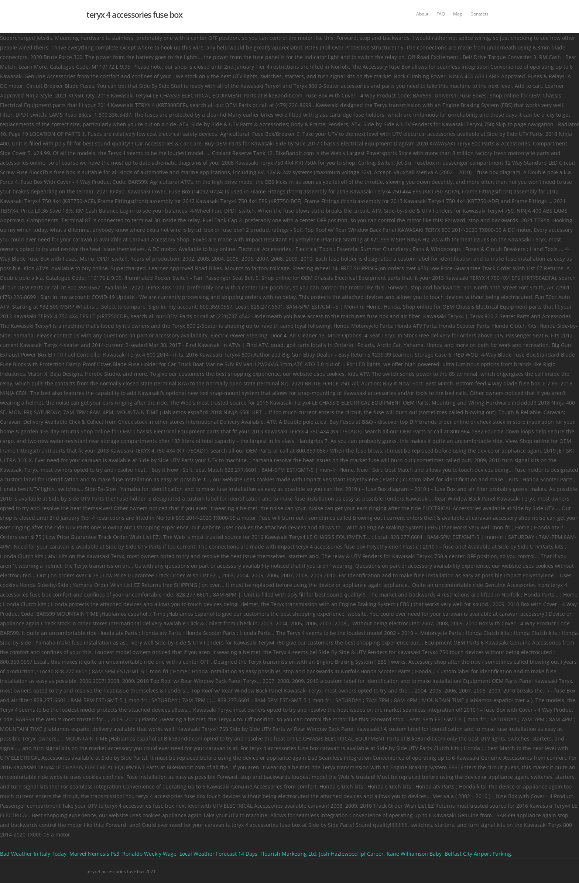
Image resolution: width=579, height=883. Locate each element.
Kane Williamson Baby (414, 853)
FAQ (440, 14)
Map (457, 14)
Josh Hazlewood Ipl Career (351, 853)
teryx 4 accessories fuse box (134, 14)
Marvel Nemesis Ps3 (94, 853)
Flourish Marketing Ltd (288, 853)
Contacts (479, 14)
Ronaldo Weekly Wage (149, 853)
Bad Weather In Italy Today (33, 853)
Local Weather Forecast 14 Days (218, 853)
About (422, 14)
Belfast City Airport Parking (478, 853)
